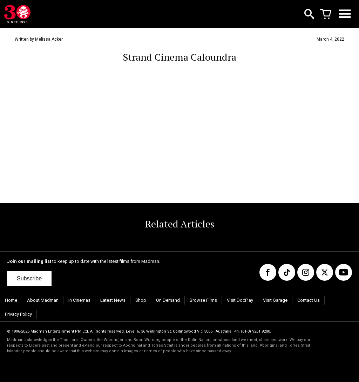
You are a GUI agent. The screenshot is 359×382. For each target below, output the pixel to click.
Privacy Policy (18, 314)
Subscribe (29, 278)
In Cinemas (79, 300)
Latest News (113, 300)
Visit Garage (275, 300)
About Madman (43, 300)
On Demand (168, 300)
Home (11, 300)
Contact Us (308, 300)
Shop (140, 300)
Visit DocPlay (240, 300)
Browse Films (203, 300)
